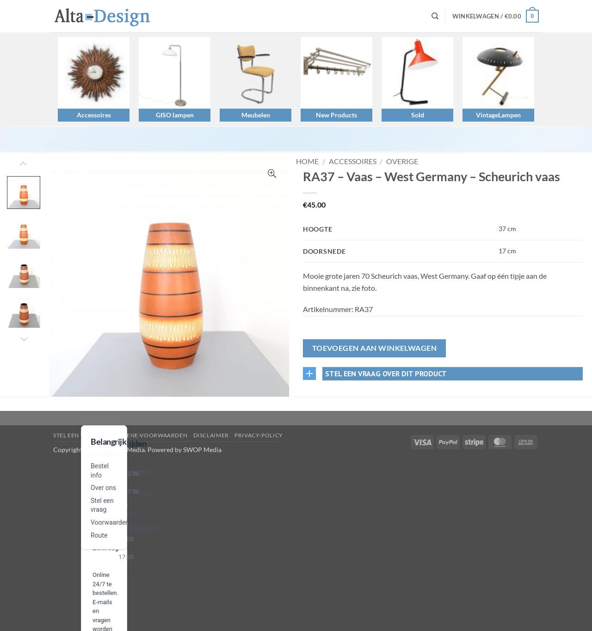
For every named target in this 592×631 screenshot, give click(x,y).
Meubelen (255, 115)
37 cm (507, 229)
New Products (336, 115)
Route (99, 535)
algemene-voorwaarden (146, 435)
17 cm (507, 251)
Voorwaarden (110, 522)
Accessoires (94, 115)
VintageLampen (498, 115)
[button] (495, 16)
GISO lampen (175, 115)
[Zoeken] (435, 16)
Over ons (103, 487)
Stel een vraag (77, 435)
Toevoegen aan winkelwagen (374, 348)
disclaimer (211, 435)
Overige (402, 161)
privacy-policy (258, 435)
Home (307, 161)
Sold (417, 115)
